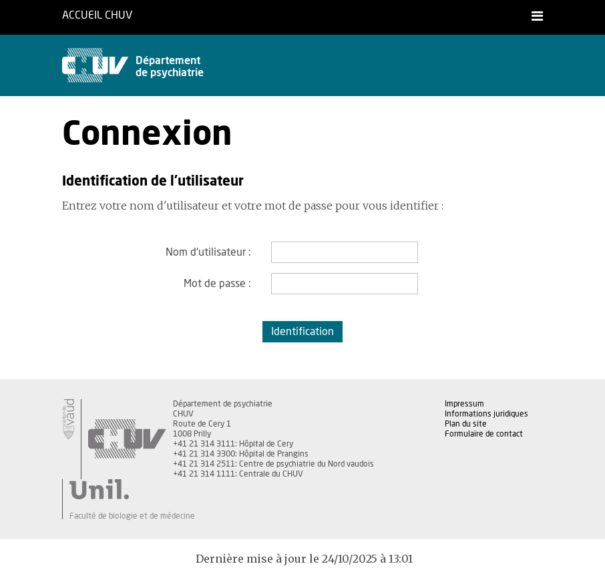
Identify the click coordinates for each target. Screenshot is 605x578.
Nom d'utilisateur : (208, 252)
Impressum (464, 404)
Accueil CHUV (97, 15)
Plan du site (466, 424)
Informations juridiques (486, 414)
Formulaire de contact (484, 434)
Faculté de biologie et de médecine (132, 516)
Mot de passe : (217, 283)
